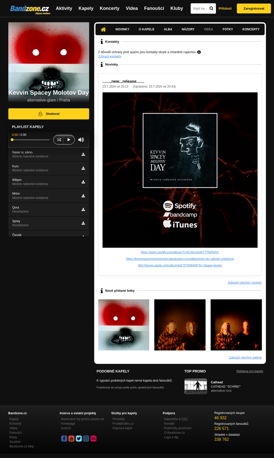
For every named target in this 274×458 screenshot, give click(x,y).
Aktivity (64, 8)
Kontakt (169, 423)
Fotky (228, 29)
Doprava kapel (122, 428)
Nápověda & (176, 419)
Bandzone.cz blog (22, 446)
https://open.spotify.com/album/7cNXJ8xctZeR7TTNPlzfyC (180, 252)
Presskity (119, 419)
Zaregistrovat (253, 8)
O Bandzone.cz (174, 432)
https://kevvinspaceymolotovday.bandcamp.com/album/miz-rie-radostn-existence (180, 259)
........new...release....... (123, 81)
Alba (168, 29)
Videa (132, 8)
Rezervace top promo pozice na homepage (82, 421)
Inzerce (66, 428)
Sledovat (49, 114)
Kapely (86, 8)
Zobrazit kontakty (109, 56)
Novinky (123, 29)
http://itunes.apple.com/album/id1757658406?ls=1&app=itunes (180, 265)
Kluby (176, 8)
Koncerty (109, 8)
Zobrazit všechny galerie (245, 357)
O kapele (146, 29)
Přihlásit (225, 8)
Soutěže (15, 442)
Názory (188, 29)
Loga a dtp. (171, 437)
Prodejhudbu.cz (123, 423)
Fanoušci (154, 8)
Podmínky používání (178, 428)
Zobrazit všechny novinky (245, 282)
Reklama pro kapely (249, 371)
